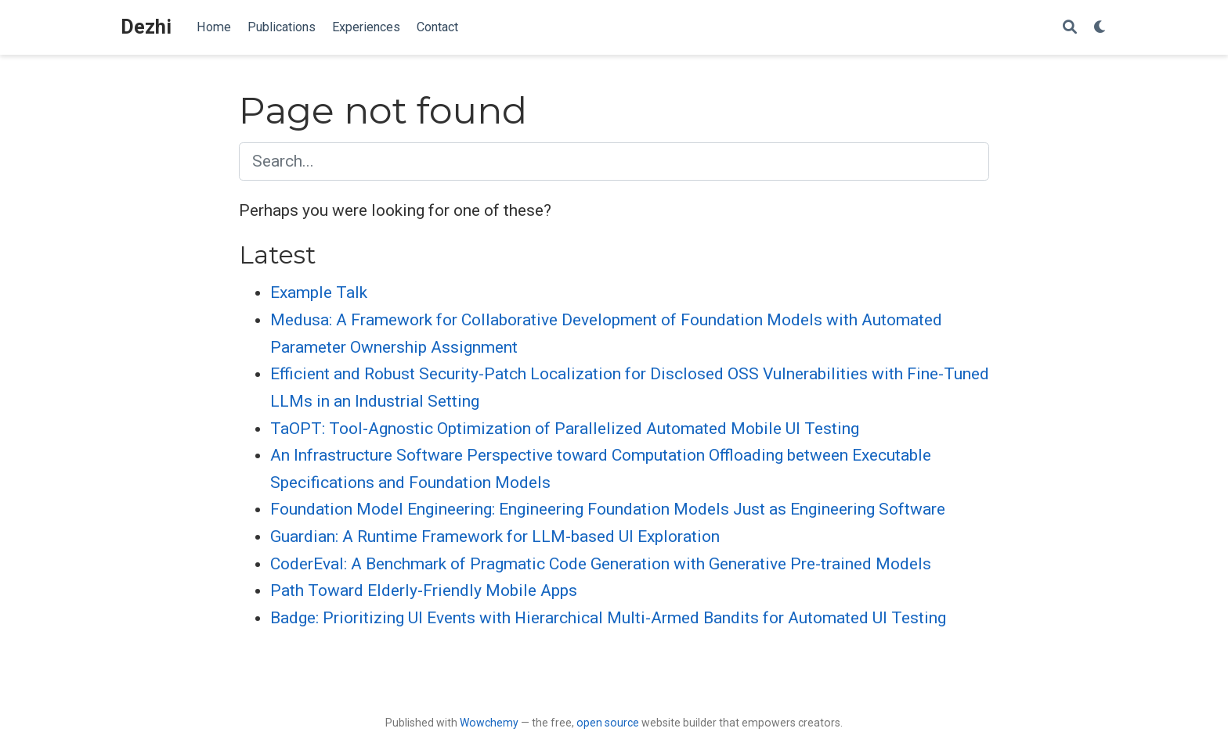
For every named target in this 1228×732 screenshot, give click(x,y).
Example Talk (318, 292)
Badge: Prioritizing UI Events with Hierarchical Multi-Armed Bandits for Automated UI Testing (608, 617)
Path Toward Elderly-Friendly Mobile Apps (423, 590)
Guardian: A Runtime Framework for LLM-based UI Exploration (495, 536)
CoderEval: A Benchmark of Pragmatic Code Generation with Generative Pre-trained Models (600, 563)
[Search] (1070, 28)
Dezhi (146, 27)
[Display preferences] (1100, 28)
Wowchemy (489, 722)
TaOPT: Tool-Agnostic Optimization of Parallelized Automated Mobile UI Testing (564, 428)
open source (607, 722)
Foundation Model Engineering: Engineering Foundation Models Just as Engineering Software (607, 509)
